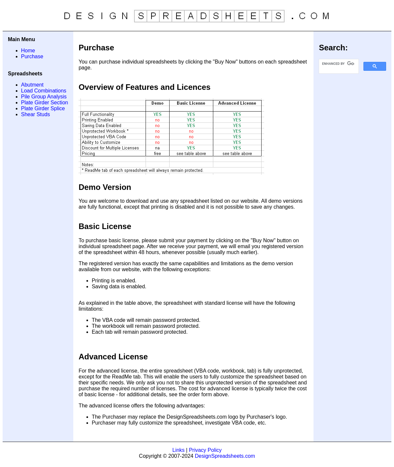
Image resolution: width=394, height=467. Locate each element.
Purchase (32, 56)
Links (179, 450)
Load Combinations (43, 90)
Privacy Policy (205, 450)
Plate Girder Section (44, 102)
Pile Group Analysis (44, 96)
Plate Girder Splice (43, 108)
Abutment (32, 85)
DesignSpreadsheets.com (225, 456)
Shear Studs (35, 114)
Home (28, 50)
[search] (338, 64)
